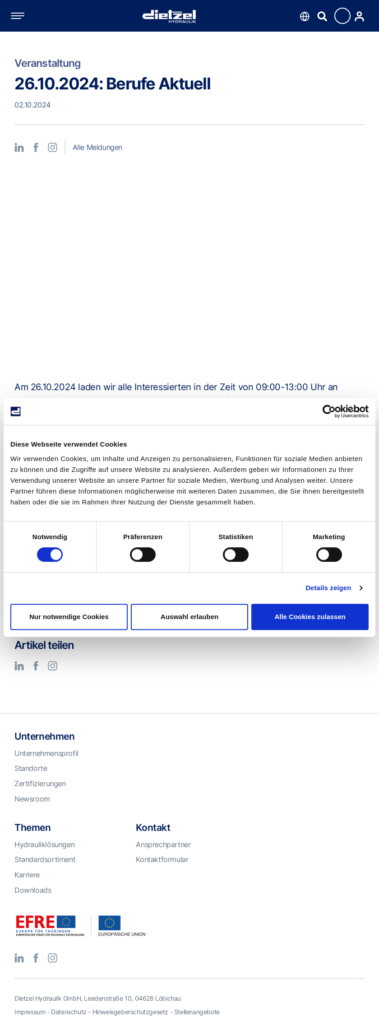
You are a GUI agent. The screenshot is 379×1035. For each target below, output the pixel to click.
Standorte (30, 768)
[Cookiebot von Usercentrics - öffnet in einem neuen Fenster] (329, 411)
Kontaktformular (162, 859)
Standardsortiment (44, 859)
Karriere (27, 874)
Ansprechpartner (163, 844)
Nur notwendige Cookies (69, 616)
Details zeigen (328, 588)
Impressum (29, 1012)
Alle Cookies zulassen (310, 616)
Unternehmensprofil (46, 753)
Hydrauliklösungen (44, 844)
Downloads (32, 890)
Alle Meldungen (97, 147)
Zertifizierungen (40, 783)
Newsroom (32, 798)
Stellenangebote (197, 1012)
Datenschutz (69, 1012)
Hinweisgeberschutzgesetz (130, 1012)
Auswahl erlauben (189, 616)
